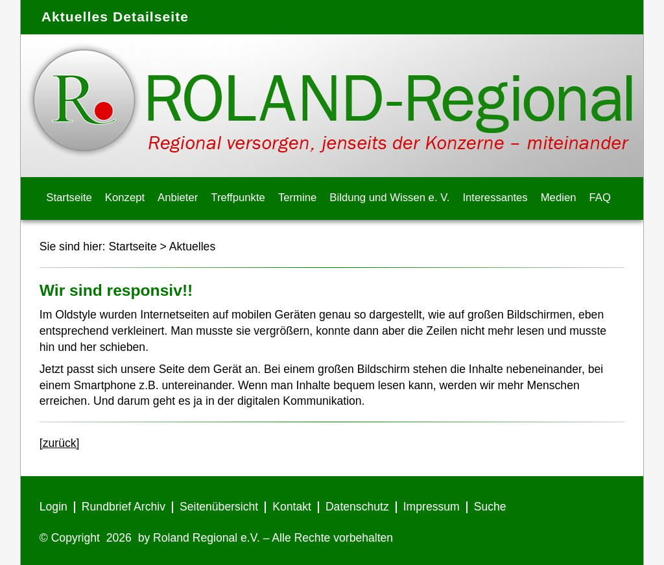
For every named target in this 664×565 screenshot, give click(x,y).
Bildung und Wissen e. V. (389, 197)
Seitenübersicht (219, 506)
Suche (490, 506)
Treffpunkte (238, 197)
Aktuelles (192, 246)
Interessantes (494, 197)
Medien (558, 197)
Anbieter (178, 197)
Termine (297, 197)
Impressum (431, 506)
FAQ (600, 197)
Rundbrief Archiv (123, 506)
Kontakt (291, 506)
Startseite (69, 197)
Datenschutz (357, 506)
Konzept (125, 197)
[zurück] (60, 443)
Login (53, 506)
